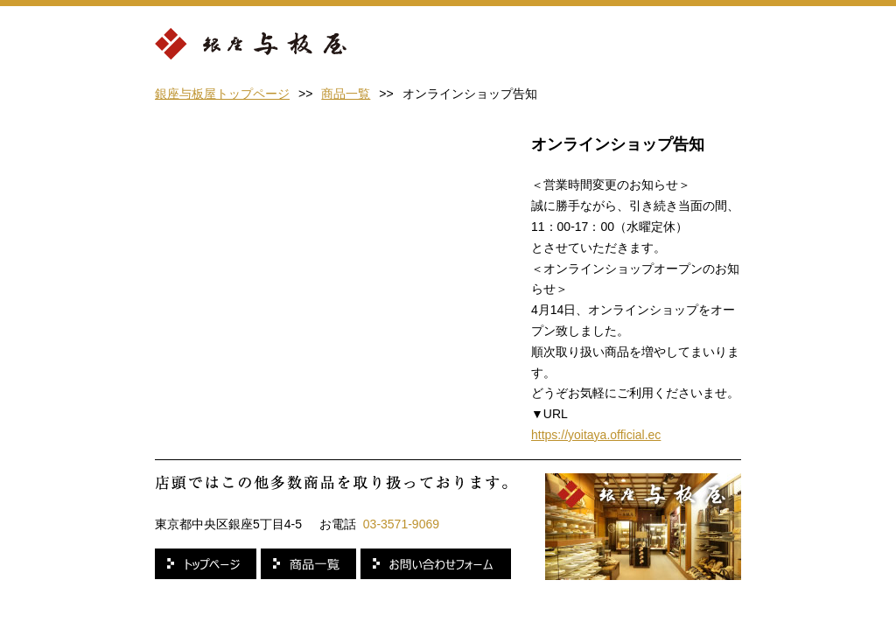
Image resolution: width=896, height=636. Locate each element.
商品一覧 (345, 94)
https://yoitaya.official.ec (596, 435)
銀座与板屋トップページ (222, 94)
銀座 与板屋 (250, 45)
